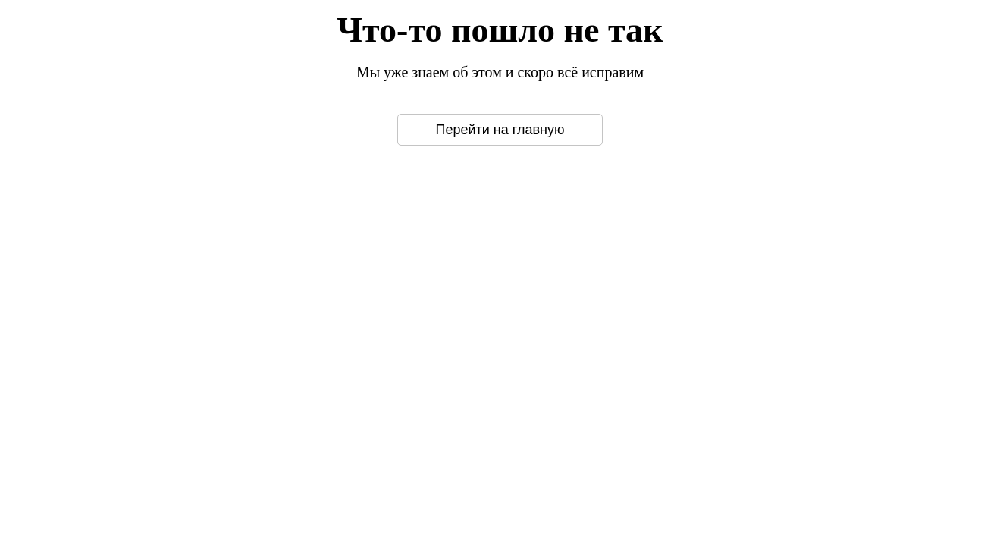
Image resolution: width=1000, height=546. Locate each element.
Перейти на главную (500, 129)
